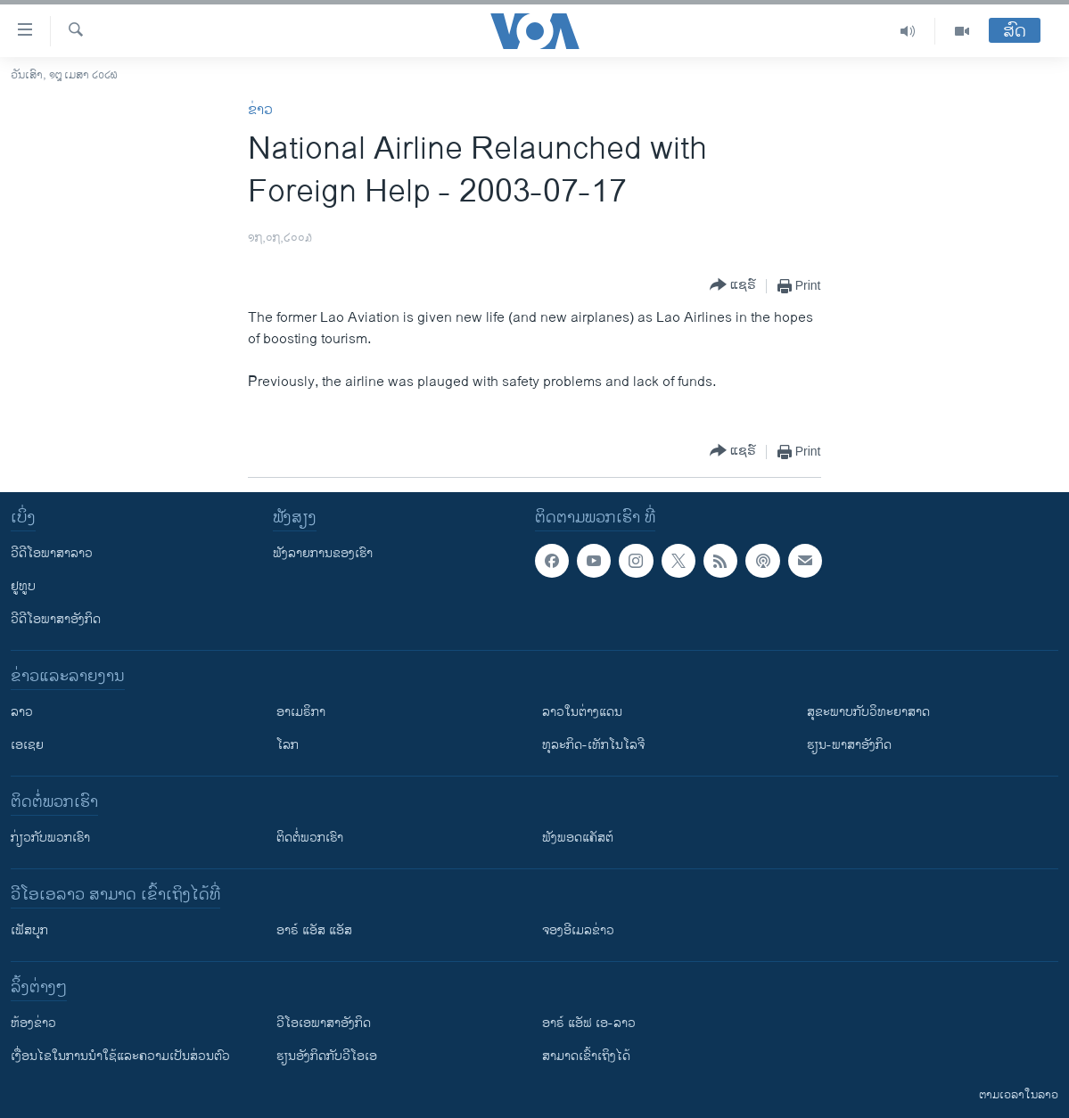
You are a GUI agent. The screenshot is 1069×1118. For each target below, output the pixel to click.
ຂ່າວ (260, 110)
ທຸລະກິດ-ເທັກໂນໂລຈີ (593, 745)
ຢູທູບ (23, 586)
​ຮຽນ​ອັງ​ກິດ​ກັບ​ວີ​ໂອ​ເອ (326, 1056)
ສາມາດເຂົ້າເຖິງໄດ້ (586, 1056)
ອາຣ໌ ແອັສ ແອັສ (314, 930)
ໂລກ (287, 745)
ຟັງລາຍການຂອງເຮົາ (323, 553)
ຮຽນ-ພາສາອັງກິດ (849, 745)
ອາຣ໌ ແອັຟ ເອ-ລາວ (589, 1023)
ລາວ (22, 712)
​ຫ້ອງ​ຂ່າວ (33, 1023)
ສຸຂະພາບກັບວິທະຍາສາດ (868, 712)
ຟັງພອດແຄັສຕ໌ (577, 837)
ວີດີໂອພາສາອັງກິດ (56, 619)
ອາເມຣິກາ (300, 712)
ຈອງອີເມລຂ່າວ (578, 930)
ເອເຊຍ (27, 745)
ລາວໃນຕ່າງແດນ (582, 712)
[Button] (733, 286)
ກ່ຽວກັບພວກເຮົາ (50, 837)
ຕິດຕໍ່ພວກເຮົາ (309, 837)
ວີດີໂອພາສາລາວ (52, 553)
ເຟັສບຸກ (29, 930)
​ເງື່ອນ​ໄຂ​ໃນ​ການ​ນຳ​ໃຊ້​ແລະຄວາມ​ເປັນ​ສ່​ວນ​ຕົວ (120, 1056)
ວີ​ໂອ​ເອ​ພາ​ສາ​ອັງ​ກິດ (323, 1023)
